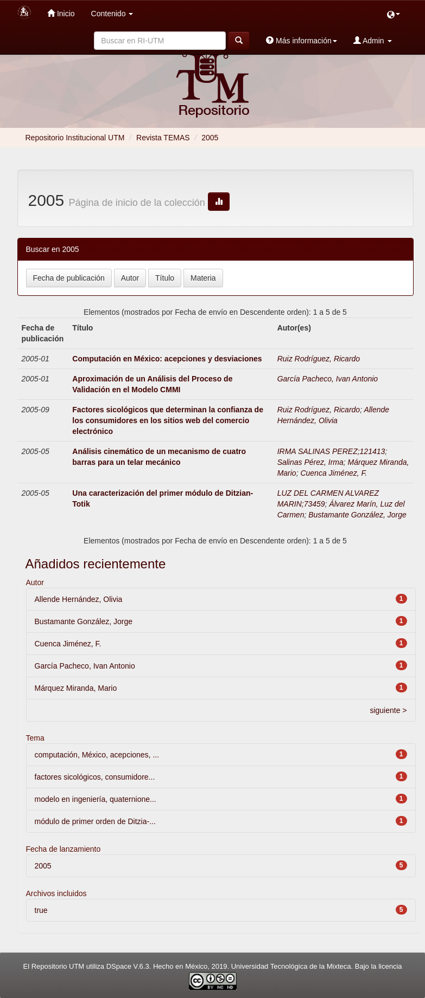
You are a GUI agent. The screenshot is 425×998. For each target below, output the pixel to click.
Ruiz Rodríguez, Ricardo (318, 358)
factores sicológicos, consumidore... (95, 777)
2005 (43, 865)
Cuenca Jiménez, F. (333, 473)
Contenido (112, 13)
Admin (372, 40)
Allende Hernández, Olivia (79, 599)
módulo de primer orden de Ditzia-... (95, 821)
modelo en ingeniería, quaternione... (95, 799)
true (41, 910)
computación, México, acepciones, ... (97, 754)
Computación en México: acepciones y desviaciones (167, 358)
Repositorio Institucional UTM (75, 137)
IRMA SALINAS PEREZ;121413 (331, 451)
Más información (301, 40)
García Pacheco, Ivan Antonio (327, 378)
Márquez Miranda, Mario (76, 688)
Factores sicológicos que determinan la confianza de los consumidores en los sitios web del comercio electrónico (167, 420)
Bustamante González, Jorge (357, 514)
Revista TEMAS (163, 137)
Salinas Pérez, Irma (310, 462)
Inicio (61, 13)
